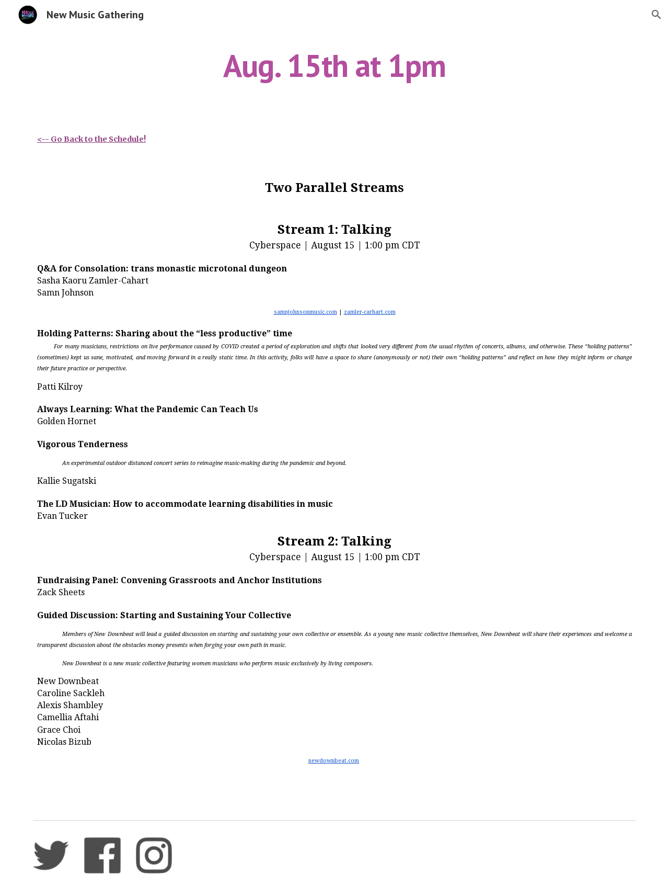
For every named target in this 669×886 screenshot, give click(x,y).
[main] (334, 65)
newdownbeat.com (333, 760)
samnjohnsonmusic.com (305, 312)
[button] (656, 14)
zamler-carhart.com (370, 312)
